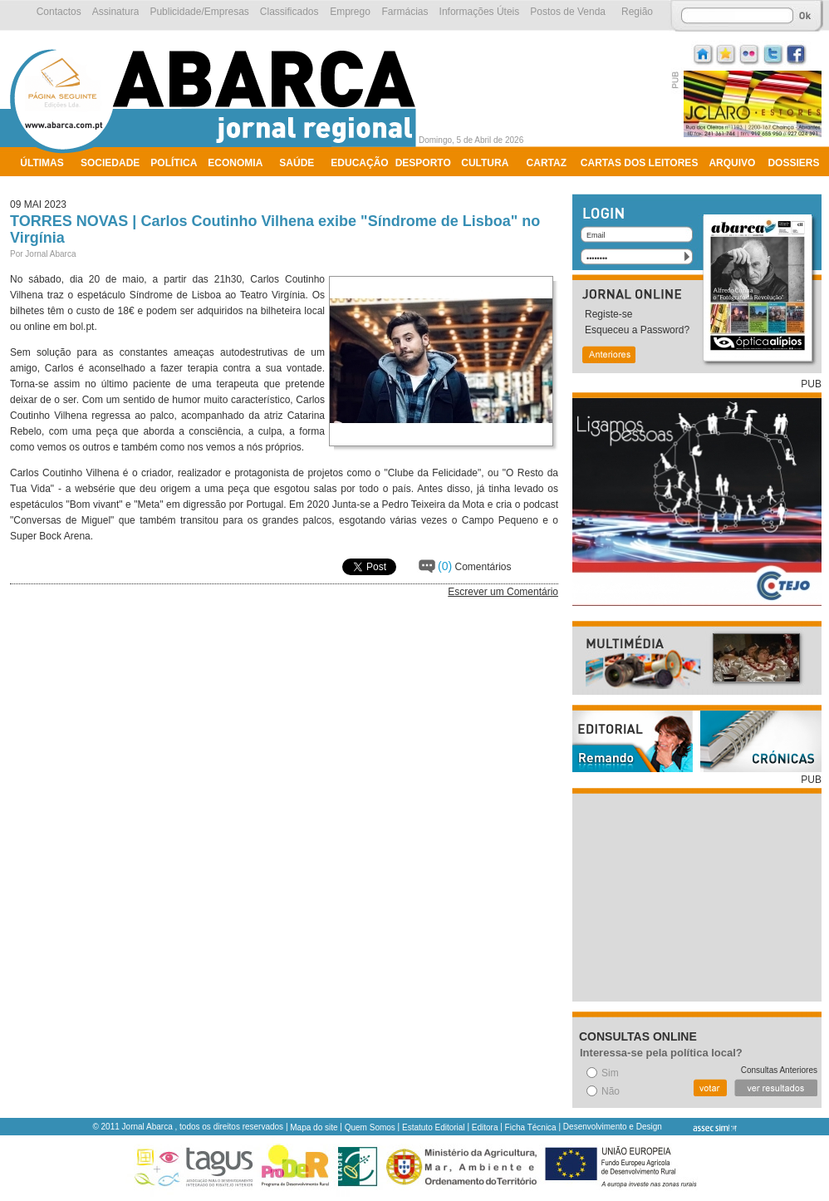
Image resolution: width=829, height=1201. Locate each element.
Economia (235, 163)
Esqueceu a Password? (637, 330)
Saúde (296, 163)
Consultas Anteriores (779, 1070)
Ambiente (47, 184)
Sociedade (110, 163)
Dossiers (793, 163)
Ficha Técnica (531, 1127)
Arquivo (732, 163)
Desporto (423, 163)
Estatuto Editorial (433, 1127)
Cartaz (547, 163)
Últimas (41, 163)
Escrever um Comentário (503, 592)
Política (173, 163)
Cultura (484, 163)
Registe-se (608, 314)
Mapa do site (313, 1127)
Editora (485, 1127)
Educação (359, 163)
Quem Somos (370, 1127)
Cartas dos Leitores (640, 163)
